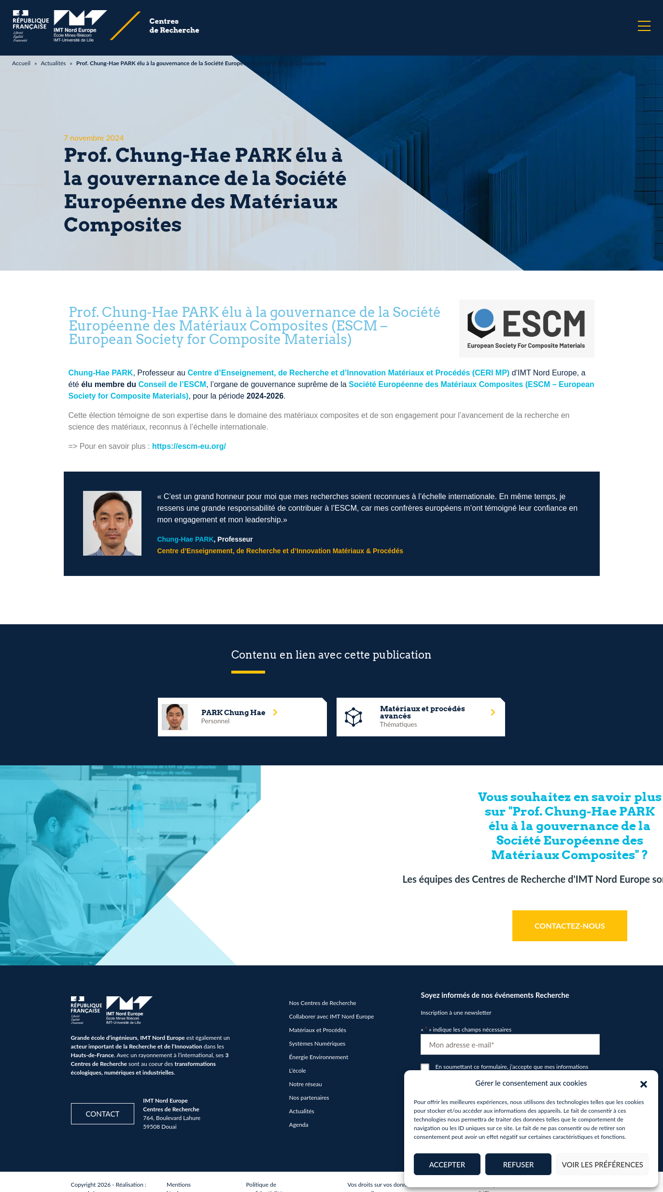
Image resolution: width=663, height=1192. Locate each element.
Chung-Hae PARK (101, 373)
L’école (297, 1070)
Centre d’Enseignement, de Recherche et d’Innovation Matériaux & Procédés (280, 551)
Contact (103, 1113)
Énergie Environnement (319, 1057)
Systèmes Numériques (317, 1043)
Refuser (518, 1164)
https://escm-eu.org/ (189, 446)
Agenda (299, 1124)
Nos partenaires (309, 1097)
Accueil (21, 63)
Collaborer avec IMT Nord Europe (331, 1016)
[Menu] (644, 26)
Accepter (447, 1164)
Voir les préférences (602, 1164)
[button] (644, 1083)
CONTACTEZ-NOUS (570, 925)
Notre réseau (305, 1084)
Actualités (53, 63)
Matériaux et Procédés (317, 1030)
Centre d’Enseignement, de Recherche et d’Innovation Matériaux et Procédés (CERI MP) (348, 373)
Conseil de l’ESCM (172, 384)
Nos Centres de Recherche (322, 1002)
